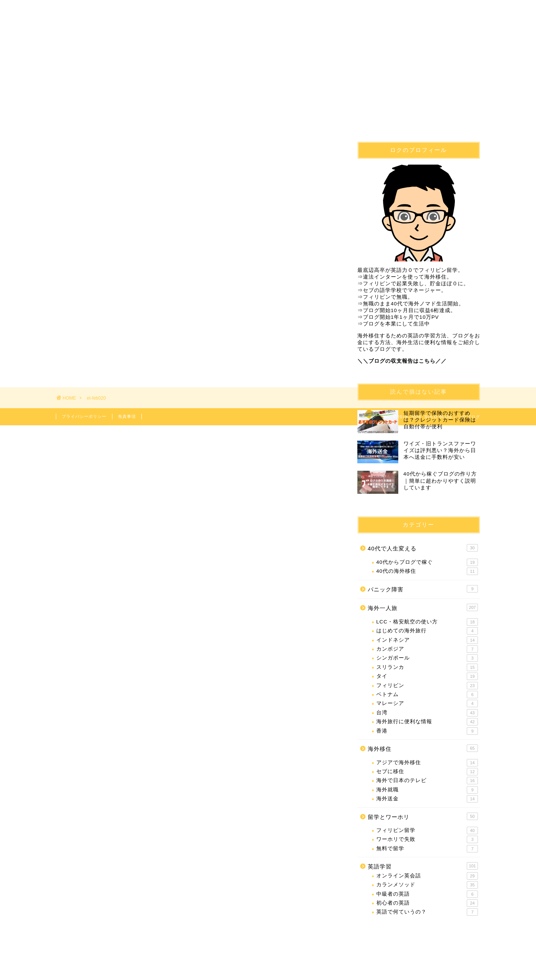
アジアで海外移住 (427, 762)
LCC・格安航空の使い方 (427, 622)
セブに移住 (427, 771)
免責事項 (127, 416)
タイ (427, 676)
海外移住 (162, 32)
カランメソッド (427, 885)
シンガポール (427, 658)
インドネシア (427, 640)
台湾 (427, 713)
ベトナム (427, 694)
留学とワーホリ (423, 816)
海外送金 (427, 799)
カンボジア (427, 649)
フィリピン (427, 685)
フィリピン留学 (233, 32)
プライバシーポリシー (84, 416)
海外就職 (427, 790)
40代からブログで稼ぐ (427, 562)
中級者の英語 (427, 894)
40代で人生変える (92, 32)
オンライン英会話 (427, 876)
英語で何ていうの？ (427, 912)
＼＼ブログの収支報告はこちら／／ (402, 361)
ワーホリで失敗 (427, 840)
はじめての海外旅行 (427, 631)
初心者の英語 (427, 903)
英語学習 (304, 32)
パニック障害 (423, 589)
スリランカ (427, 667)
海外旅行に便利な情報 (427, 721)
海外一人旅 (375, 32)
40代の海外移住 (427, 571)
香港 (427, 731)
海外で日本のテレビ (427, 781)
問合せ (445, 32)
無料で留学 (427, 848)
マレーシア (427, 704)
